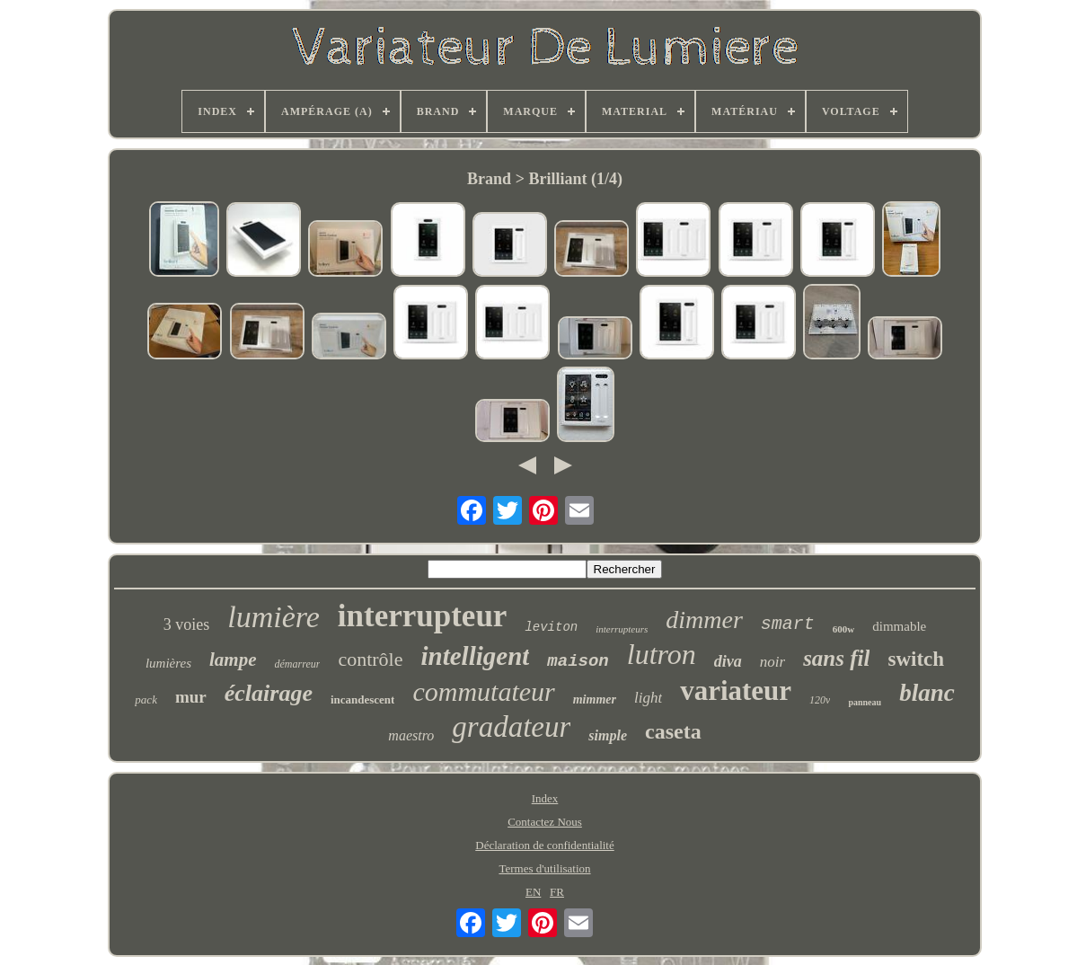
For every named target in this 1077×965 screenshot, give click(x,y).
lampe (233, 659)
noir (772, 661)
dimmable (899, 626)
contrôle (370, 659)
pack (146, 699)
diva (728, 661)
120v (819, 700)
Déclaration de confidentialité (544, 845)
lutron (661, 654)
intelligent (474, 656)
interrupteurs (622, 629)
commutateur (483, 691)
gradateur (511, 727)
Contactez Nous (545, 821)
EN (533, 892)
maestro (411, 735)
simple (607, 735)
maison (577, 661)
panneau (864, 702)
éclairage (269, 693)
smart (788, 624)
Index (545, 798)
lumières (168, 663)
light (648, 697)
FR (557, 892)
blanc (927, 692)
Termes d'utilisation (544, 868)
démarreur (298, 664)
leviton (551, 627)
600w (843, 629)
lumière (273, 616)
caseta (673, 731)
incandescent (363, 699)
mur (191, 696)
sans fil (836, 658)
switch (915, 659)
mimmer (594, 699)
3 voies (186, 624)
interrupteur (423, 615)
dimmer (704, 619)
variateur (735, 690)
